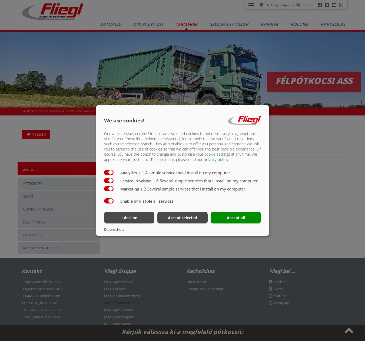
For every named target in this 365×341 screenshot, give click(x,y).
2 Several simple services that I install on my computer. (193, 188)
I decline (129, 217)
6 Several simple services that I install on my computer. (206, 180)
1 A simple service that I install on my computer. (184, 172)
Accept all (236, 217)
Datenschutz (114, 229)
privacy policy (216, 159)
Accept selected (182, 217)
